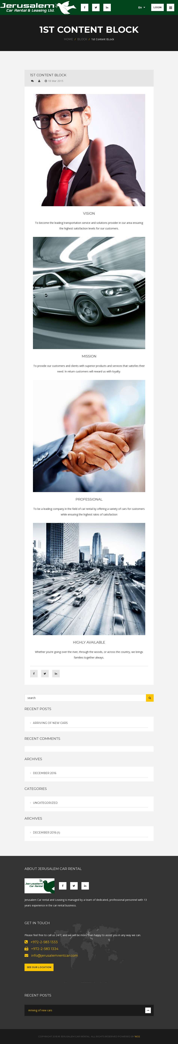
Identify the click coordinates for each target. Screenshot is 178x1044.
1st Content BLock (48, 75)
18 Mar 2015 (55, 81)
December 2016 (44, 773)
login (157, 7)
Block (82, 39)
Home (68, 39)
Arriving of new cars (50, 723)
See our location (39, 967)
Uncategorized (45, 803)
